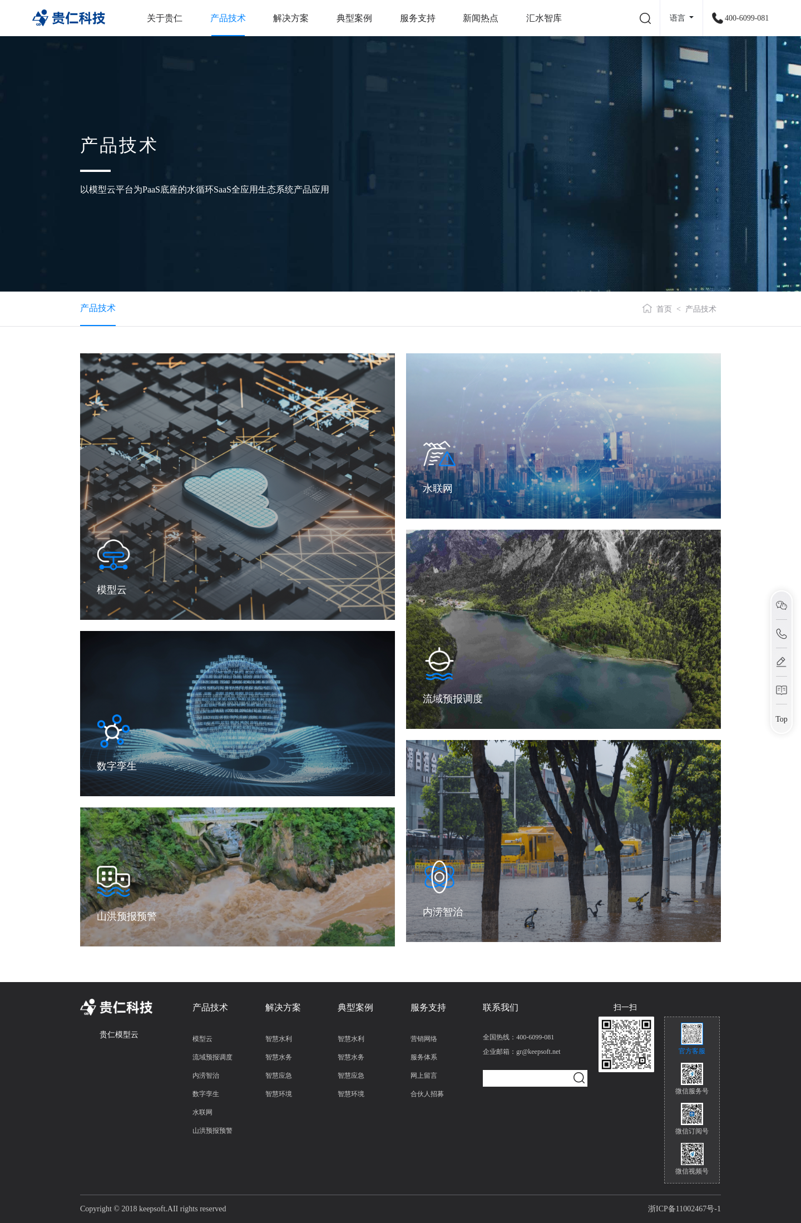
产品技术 (228, 18)
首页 (664, 309)
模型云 (202, 1039)
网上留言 (424, 1075)
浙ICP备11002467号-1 (684, 1209)
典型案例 (354, 18)
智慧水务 (278, 1057)
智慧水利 (278, 1039)
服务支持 (418, 18)
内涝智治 (205, 1075)
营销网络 (424, 1039)
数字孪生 (205, 1094)
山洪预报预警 (212, 1131)
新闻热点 (480, 18)
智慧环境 (278, 1094)
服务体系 (424, 1057)
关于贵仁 (164, 18)
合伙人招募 (427, 1094)
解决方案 (291, 18)
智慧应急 (278, 1075)
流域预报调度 (212, 1057)
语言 (679, 18)
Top (781, 718)
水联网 (202, 1112)
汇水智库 (544, 18)
